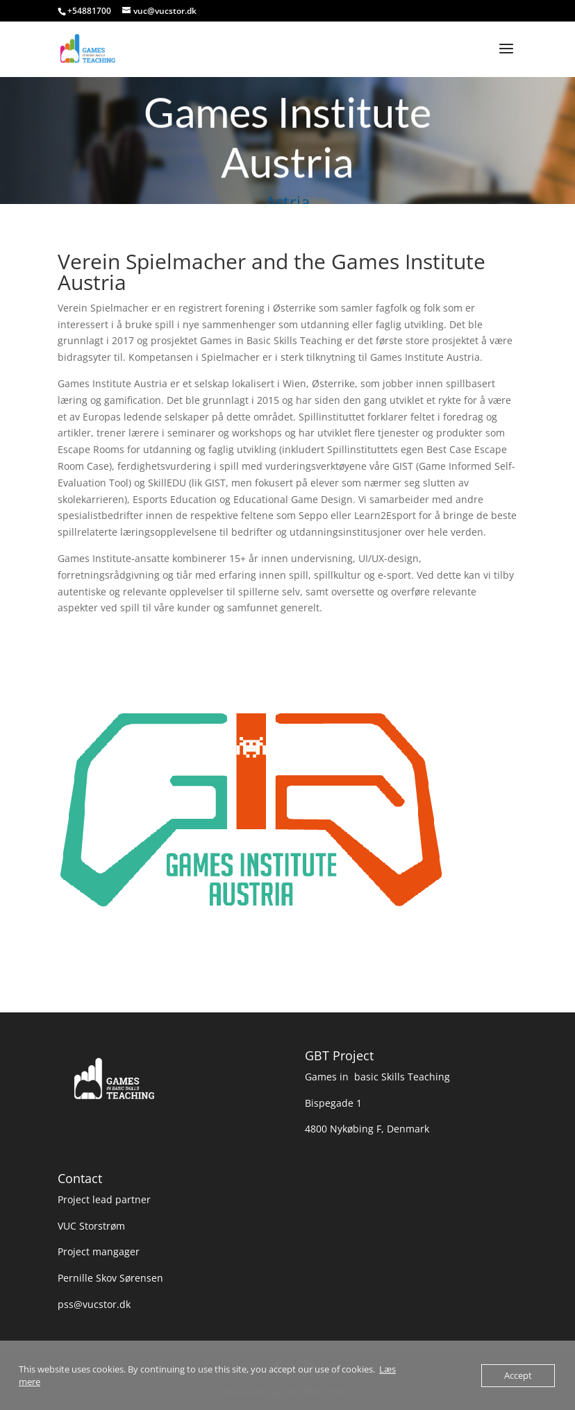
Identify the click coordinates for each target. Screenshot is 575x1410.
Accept (518, 1375)
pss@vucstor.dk (94, 1304)
